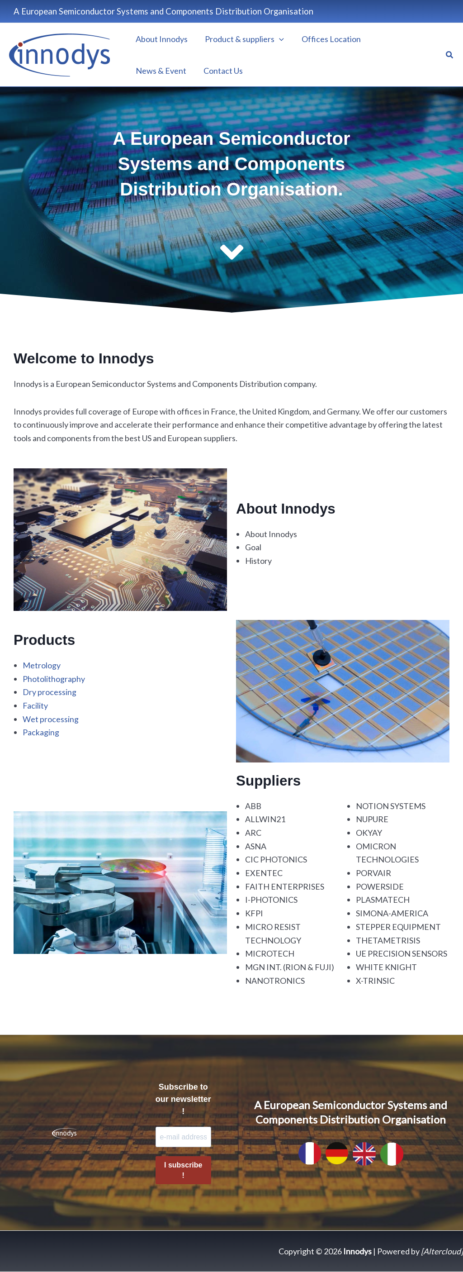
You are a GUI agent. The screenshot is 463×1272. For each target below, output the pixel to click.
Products (45, 640)
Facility (35, 705)
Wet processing (51, 719)
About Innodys (286, 508)
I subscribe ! (183, 1171)
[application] (278, 39)
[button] (450, 55)
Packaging (41, 732)
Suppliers (269, 780)
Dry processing (49, 692)
